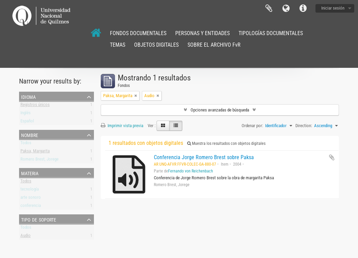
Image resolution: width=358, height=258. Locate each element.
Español (27, 122)
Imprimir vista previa (122, 125)
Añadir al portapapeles (331, 157)
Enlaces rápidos (302, 8)
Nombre (29, 135)
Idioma (285, 8)
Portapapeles (268, 8)
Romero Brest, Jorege (39, 160)
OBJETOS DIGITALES (156, 45)
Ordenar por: (252, 125)
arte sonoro (30, 198)
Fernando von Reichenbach (190, 171)
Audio (25, 236)
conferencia (30, 206)
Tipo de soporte (38, 219)
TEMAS (117, 45)
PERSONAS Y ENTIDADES (202, 33)
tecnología (29, 190)
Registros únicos (35, 105)
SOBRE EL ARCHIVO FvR (214, 45)
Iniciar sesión (332, 8)
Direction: (303, 125)
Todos (25, 144)
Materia (29, 173)
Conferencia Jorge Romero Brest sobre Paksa (204, 157)
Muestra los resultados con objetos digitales (226, 143)
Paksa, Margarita (35, 152)
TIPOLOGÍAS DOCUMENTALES (271, 33)
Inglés (25, 114)
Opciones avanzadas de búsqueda (220, 109)
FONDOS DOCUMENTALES (138, 33)
